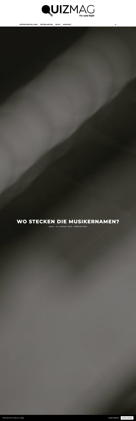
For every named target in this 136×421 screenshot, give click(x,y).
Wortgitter (81, 226)
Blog (58, 24)
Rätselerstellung (29, 24)
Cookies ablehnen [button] (113, 418)
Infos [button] (22, 418)
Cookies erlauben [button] (127, 418)
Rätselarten (46, 24)
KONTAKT (67, 24)
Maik (51, 226)
